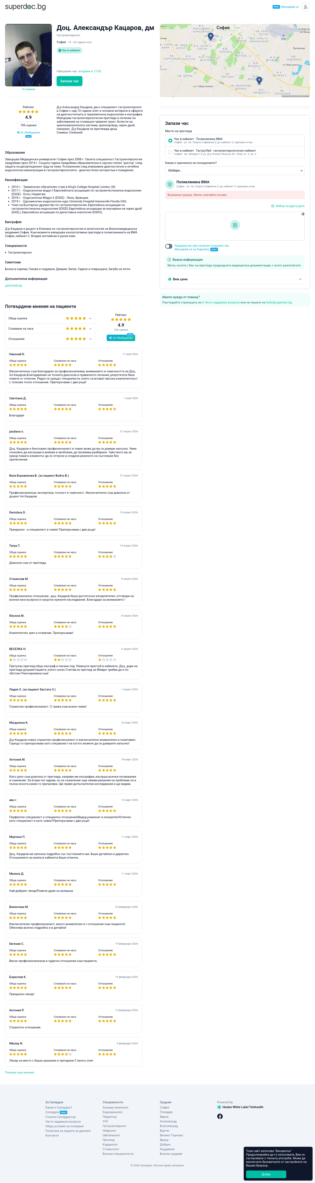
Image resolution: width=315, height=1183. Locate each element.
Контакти (52, 1135)
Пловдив (166, 1112)
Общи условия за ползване (64, 1126)
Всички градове (171, 1154)
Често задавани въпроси (222, 302)
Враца (164, 1140)
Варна (164, 1117)
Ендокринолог (113, 1112)
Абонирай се (286, 7)
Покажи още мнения (19, 1072)
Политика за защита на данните (68, 1131)
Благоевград (169, 1126)
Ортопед (109, 1140)
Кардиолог (110, 1144)
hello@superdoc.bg (279, 302)
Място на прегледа (178, 131)
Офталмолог (111, 1135)
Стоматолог (111, 1149)
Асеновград (168, 1121)
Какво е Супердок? (58, 1107)
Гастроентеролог (115, 1126)
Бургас (164, 1130)
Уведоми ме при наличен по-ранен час (201, 247)
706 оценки (28, 125)
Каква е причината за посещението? (191, 163)
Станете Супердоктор (60, 1117)
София (164, 1107)
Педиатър (110, 1117)
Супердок (56, 1112)
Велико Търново (171, 1135)
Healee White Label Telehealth (240, 1107)
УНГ (105, 1121)
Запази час (69, 81)
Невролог (109, 1130)
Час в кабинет (69, 50)
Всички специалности (118, 1154)
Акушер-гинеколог (116, 1107)
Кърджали (167, 1149)
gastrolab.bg (13, 285)
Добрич (165, 1144)
